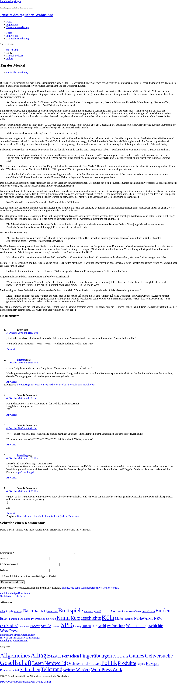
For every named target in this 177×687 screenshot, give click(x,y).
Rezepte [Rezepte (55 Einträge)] (152, 667)
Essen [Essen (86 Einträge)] (4, 622)
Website (4, 574)
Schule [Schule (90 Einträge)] (46, 629)
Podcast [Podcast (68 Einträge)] (35, 629)
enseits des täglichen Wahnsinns (26, 15)
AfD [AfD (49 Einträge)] (2, 615)
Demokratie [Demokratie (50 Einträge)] (148, 615)
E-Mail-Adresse (9, 568)
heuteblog (22, 455)
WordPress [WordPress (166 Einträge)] (101, 673)
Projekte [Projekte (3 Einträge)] (141, 667)
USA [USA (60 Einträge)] (95, 629)
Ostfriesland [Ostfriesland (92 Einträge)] (9, 629)
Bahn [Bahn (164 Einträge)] (28, 614)
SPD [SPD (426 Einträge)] (67, 628)
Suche (3, 44)
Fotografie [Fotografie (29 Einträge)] (120, 660)
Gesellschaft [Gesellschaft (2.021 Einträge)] (15, 666)
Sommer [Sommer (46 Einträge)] (56, 630)
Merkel (10, 55)
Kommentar (7, 556)
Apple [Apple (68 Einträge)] (9, 615)
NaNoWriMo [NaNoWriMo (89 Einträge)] (143, 622)
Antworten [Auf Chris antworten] (11, 349)
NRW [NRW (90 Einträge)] (158, 622)
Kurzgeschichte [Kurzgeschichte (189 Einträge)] (85, 622)
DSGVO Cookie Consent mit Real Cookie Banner (25, 685)
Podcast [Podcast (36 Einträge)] (94, 667)
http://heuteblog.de (25, 472)
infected (21, 359)
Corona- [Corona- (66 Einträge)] (116, 615)
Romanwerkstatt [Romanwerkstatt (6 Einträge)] (9, 674)
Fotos (9, 21)
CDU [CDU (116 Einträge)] (106, 614)
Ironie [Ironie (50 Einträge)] (45, 622)
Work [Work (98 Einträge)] (117, 673)
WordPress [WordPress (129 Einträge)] (9, 634)
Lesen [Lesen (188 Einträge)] (38, 667)
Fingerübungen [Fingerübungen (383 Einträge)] (96, 659)
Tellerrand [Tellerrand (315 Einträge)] (51, 673)
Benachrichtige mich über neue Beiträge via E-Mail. (30, 580)
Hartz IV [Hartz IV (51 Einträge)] (29, 622)
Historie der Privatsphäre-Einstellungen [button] (20, 641)
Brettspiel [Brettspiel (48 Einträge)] (52, 615)
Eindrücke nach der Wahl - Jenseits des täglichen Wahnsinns (48, 516)
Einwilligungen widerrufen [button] (14, 644)
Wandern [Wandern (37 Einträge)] (83, 673)
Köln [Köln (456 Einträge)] (108, 621)
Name (4, 562)
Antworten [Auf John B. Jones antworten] (11, 414)
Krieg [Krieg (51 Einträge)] (53, 622)
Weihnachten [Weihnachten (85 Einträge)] (116, 630)
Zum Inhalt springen (10, 1)
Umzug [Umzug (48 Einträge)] (77, 629)
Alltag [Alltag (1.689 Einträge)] (38, 659)
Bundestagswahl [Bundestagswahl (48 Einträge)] (92, 615)
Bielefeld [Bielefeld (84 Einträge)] (40, 615)
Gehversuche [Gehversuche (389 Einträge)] (159, 659)
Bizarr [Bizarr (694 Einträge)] (54, 659)
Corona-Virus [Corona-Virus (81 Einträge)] (131, 615)
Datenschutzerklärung (17, 27)
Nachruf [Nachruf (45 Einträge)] (129, 622)
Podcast (19, 55)
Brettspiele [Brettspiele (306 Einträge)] (70, 614)
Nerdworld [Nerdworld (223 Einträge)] (55, 667)
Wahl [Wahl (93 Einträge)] (102, 629)
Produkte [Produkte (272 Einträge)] (127, 667)
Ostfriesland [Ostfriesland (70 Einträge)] (77, 667)
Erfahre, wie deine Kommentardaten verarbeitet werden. (90, 591)
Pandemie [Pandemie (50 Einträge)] (24, 629)
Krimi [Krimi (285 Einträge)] (63, 622)
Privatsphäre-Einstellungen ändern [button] (17, 638)
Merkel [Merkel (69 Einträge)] (119, 622)
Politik (9, 58)
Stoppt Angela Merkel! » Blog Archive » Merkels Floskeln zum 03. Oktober (56, 384)
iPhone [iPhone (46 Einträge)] (38, 622)
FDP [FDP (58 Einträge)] (21, 622)
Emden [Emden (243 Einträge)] (162, 614)
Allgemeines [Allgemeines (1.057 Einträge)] (15, 659)
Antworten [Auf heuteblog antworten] (11, 477)
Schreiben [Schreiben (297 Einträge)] (30, 673)
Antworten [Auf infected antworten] (11, 381)
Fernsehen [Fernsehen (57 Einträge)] (70, 660)
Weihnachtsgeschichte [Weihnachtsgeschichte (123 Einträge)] (144, 629)
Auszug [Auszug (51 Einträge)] (18, 615)
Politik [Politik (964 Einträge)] (109, 666)
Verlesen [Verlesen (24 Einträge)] (69, 674)
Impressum (12, 24)
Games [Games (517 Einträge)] (136, 659)
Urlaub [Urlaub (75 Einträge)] (86, 630)
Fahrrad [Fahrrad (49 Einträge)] (13, 622)
